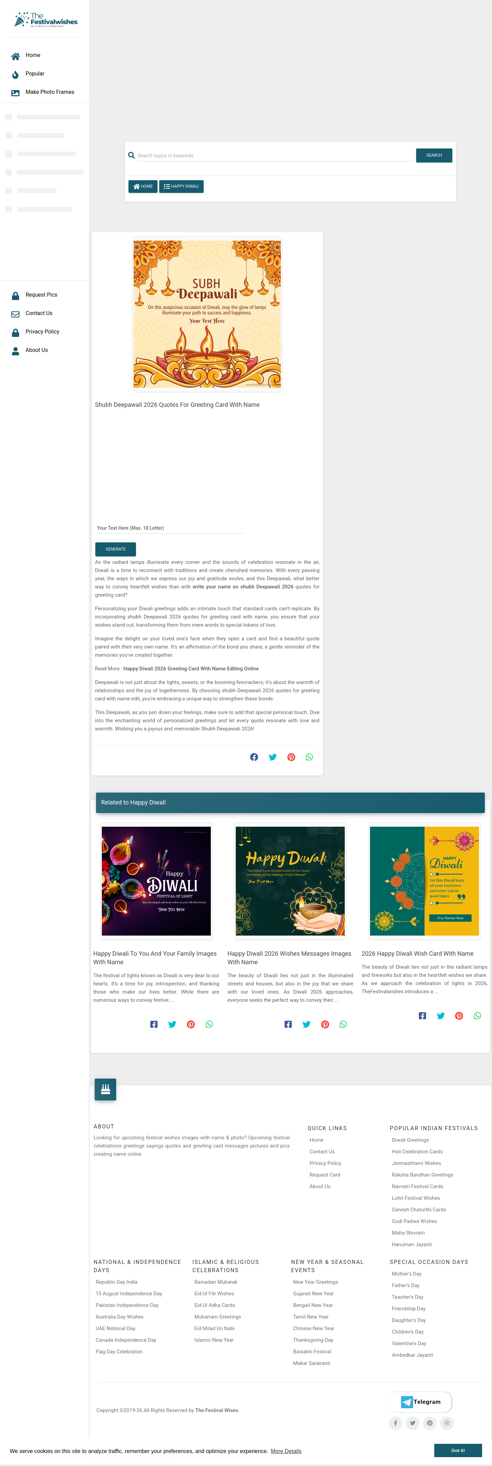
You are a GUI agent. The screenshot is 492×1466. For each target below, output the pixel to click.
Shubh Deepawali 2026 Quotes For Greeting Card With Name (177, 404)
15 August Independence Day (129, 1294)
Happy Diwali (181, 187)
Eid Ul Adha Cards (214, 1305)
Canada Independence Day (126, 1340)
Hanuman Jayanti (412, 1244)
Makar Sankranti (311, 1363)
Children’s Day (408, 1332)
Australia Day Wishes (120, 1317)
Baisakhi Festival (312, 1352)
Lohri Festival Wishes (416, 1198)
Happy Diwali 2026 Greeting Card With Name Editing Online (191, 669)
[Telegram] (420, 1402)
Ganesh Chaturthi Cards (419, 1210)
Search (434, 155)
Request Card (325, 1175)
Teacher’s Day (407, 1297)
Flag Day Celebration (119, 1352)
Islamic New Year (214, 1340)
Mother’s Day (407, 1274)
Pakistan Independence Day (127, 1305)
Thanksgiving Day (313, 1340)
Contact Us (322, 1152)
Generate (116, 549)
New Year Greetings (315, 1282)
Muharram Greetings (217, 1317)
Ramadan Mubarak (215, 1282)
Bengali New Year (313, 1305)
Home (143, 187)
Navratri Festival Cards (417, 1186)
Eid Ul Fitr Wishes (214, 1294)
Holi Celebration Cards (417, 1152)
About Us (320, 1186)
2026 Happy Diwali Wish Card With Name (417, 953)
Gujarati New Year (313, 1294)
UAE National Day (115, 1328)
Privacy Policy (325, 1163)
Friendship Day (408, 1309)
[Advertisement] (290, 67)
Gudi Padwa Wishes (414, 1221)
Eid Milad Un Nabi (214, 1328)
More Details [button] (286, 1451)
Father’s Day (406, 1285)
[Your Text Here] (170, 528)
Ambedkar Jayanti (412, 1355)
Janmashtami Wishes (416, 1163)
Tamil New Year (311, 1317)
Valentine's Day (409, 1343)
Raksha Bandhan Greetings (422, 1175)
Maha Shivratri (408, 1233)
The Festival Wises (216, 1410)
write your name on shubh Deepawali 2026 (243, 587)
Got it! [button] (458, 1450)
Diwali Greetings (410, 1140)
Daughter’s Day (409, 1320)
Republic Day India (117, 1282)
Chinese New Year (313, 1328)
